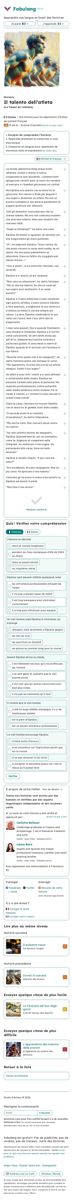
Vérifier (13, 776)
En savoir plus (50, 151)
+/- (65, 169)
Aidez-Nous (11, 1165)
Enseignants (49, 1165)
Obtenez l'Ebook (51, 1173)
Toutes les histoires (17, 1075)
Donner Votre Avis (30, 1165)
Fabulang (24, 9)
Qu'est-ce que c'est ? (52, 125)
